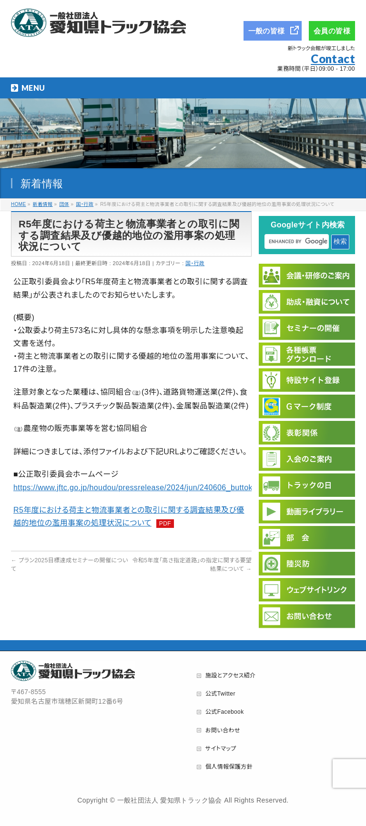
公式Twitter (220, 693)
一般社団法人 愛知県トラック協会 (169, 800)
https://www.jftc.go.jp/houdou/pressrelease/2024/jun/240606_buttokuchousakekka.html (167, 487)
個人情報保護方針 (229, 766)
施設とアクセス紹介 (230, 675)
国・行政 (194, 263)
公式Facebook (224, 711)
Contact (333, 58)
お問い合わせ (222, 730)
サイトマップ (220, 748)
